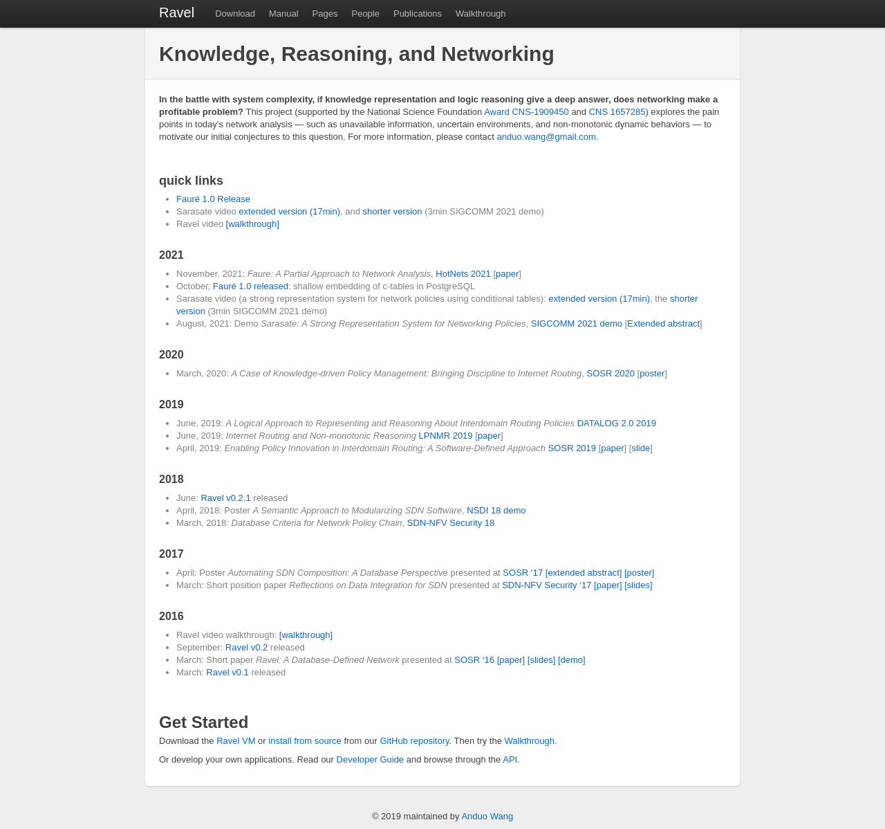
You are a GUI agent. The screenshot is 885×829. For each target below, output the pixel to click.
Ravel (176, 12)
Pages (325, 13)
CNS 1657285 (617, 112)
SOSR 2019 (572, 448)
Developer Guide (370, 759)
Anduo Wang (487, 816)
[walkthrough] (252, 224)
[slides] (638, 585)
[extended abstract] (584, 572)
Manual (284, 13)
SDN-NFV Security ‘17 (546, 585)
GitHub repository (414, 741)
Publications (417, 13)
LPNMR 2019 (446, 435)
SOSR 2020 (611, 373)
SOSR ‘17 (523, 572)
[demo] (572, 660)
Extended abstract (663, 323)
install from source (304, 741)
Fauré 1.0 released (250, 286)
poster (652, 373)
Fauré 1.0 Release (213, 199)
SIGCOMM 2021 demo (576, 323)
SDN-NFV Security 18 (450, 523)
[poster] (639, 572)
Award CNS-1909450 (526, 112)
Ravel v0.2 (246, 647)
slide (640, 448)
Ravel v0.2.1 (225, 498)
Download (235, 13)
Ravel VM (235, 741)
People (365, 13)
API (510, 759)
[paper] (608, 585)
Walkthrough (481, 13)
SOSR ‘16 (474, 660)
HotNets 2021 (463, 273)
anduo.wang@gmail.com (545, 136)
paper (507, 273)
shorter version (392, 211)
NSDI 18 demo (496, 510)
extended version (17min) (289, 211)
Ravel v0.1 (227, 672)
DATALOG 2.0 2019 (616, 423)
